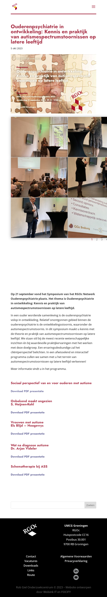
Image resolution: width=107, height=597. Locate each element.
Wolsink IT (50, 592)
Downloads (31, 565)
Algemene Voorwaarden (76, 556)
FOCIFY (66, 592)
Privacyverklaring (76, 561)
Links (30, 570)
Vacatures (30, 561)
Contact (31, 556)
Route (31, 575)
